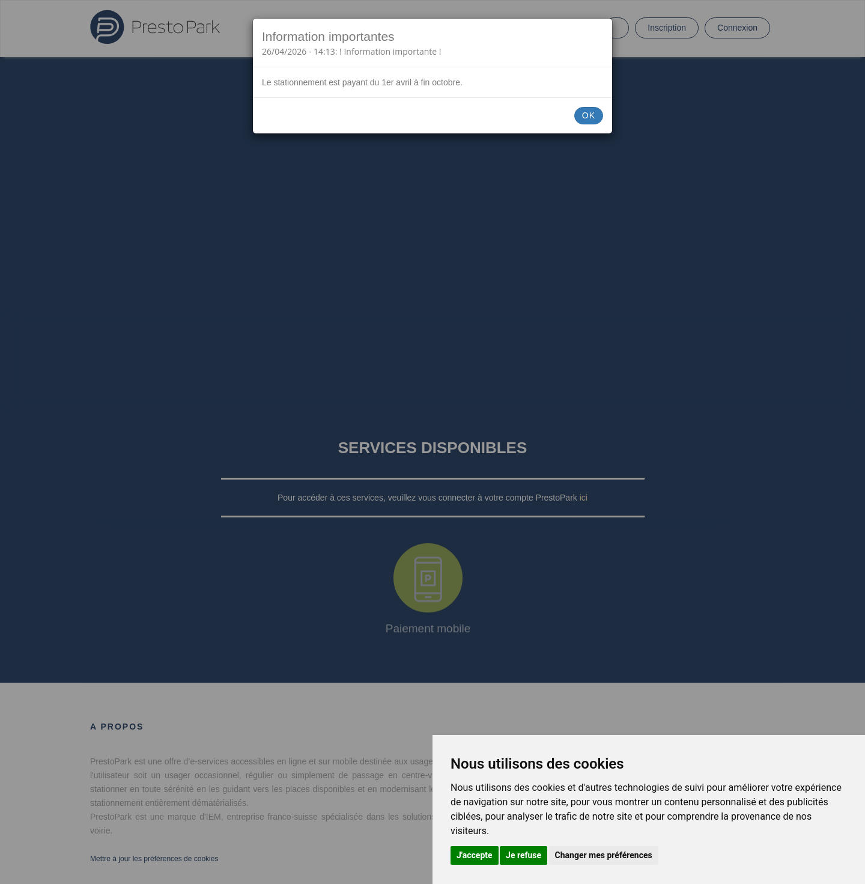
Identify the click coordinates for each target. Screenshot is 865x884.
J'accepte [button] (475, 855)
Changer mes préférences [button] (603, 855)
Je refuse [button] (523, 855)
